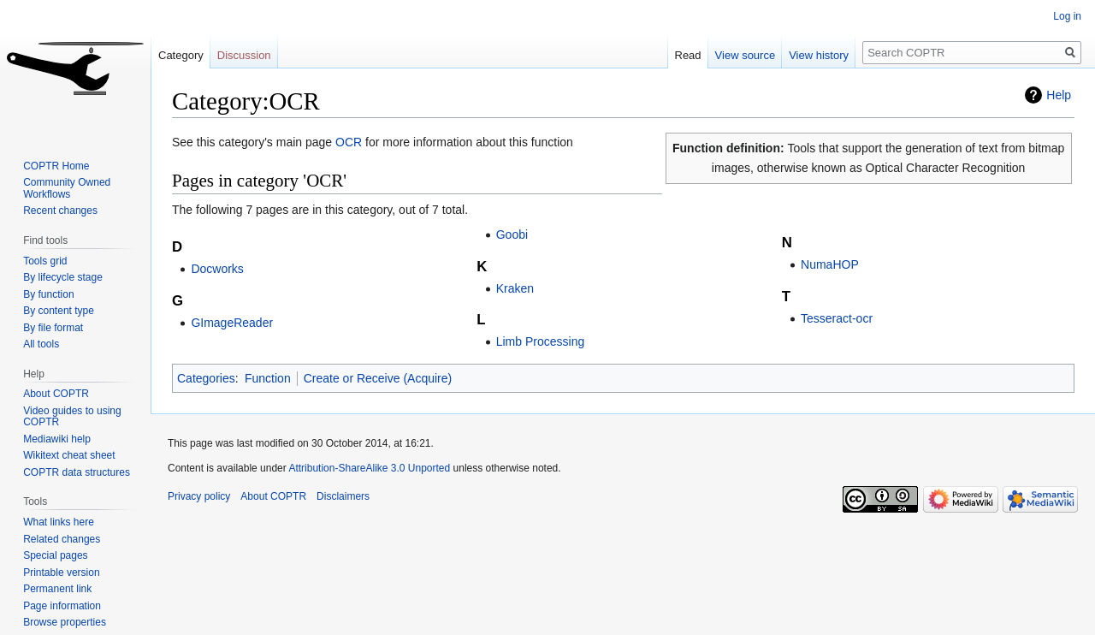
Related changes (61, 539)
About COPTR (56, 394)
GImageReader (232, 322)
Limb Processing (540, 341)
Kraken (515, 288)
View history (819, 55)
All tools (41, 344)
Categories (206, 378)
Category (181, 55)
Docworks (217, 269)
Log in (1067, 16)
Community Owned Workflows (66, 188)
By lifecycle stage (63, 277)
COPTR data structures (76, 472)
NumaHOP (830, 264)
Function (268, 378)
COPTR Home (56, 166)
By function (48, 294)
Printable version (61, 573)
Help (1058, 95)
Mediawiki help (57, 439)
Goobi (512, 234)
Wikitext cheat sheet (69, 455)
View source (745, 55)
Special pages (55, 555)
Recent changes (60, 211)
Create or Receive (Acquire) (378, 378)
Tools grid (45, 261)
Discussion (244, 55)
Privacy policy (199, 496)
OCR (348, 142)
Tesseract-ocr (837, 318)
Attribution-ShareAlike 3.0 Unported (369, 468)
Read (688, 55)
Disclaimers (343, 496)
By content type (58, 311)
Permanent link (57, 589)
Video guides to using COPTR (72, 417)
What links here (58, 522)
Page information (62, 606)
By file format (53, 328)
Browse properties (64, 622)
